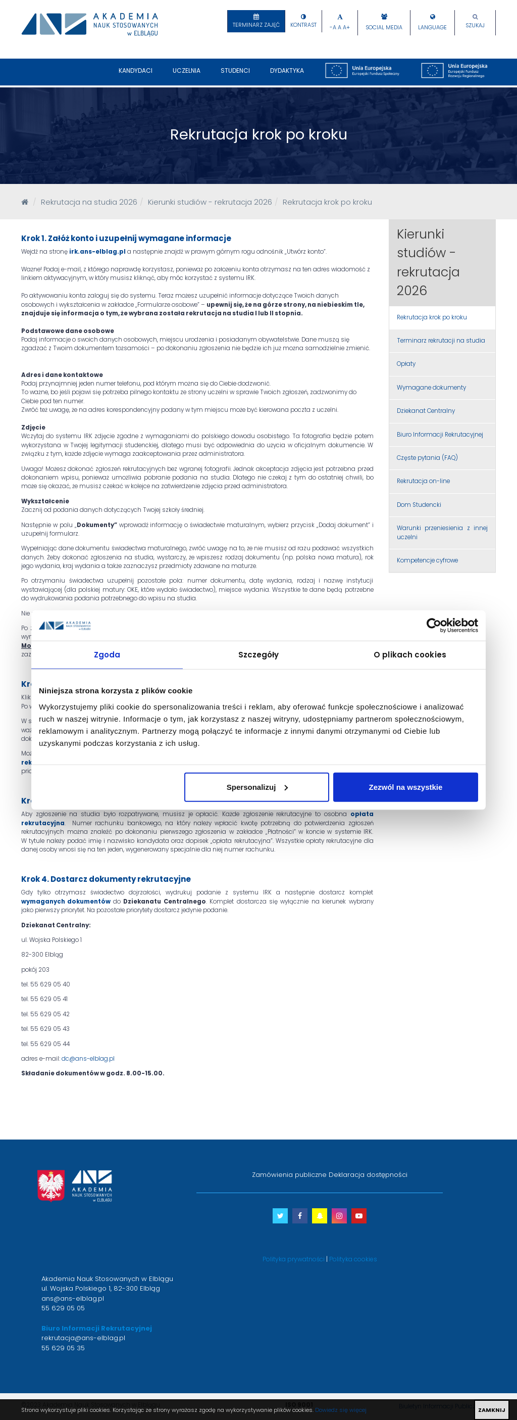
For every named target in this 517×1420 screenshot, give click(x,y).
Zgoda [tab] (107, 654)
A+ (346, 27)
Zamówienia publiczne (289, 1174)
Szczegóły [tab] (258, 654)
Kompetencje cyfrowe (427, 560)
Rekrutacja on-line (423, 481)
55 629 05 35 (63, 1348)
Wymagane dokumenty (431, 388)
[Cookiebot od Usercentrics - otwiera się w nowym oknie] (434, 625)
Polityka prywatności (294, 1259)
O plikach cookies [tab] (410, 654)
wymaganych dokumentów (66, 901)
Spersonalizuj (257, 786)
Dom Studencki (419, 505)
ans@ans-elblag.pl (72, 1298)
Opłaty (406, 364)
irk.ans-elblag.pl (97, 252)
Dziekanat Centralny (426, 411)
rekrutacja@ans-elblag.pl (83, 1338)
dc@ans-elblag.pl (88, 1059)
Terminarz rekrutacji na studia (441, 341)
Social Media (384, 27)
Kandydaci (135, 75)
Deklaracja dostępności (368, 1174)
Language (432, 27)
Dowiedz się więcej (341, 1410)
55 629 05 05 (63, 1308)
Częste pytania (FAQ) (427, 458)
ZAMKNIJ (491, 1410)
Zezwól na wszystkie (406, 786)
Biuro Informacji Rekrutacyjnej (440, 435)
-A (333, 27)
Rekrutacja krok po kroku (432, 317)
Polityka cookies (353, 1259)
